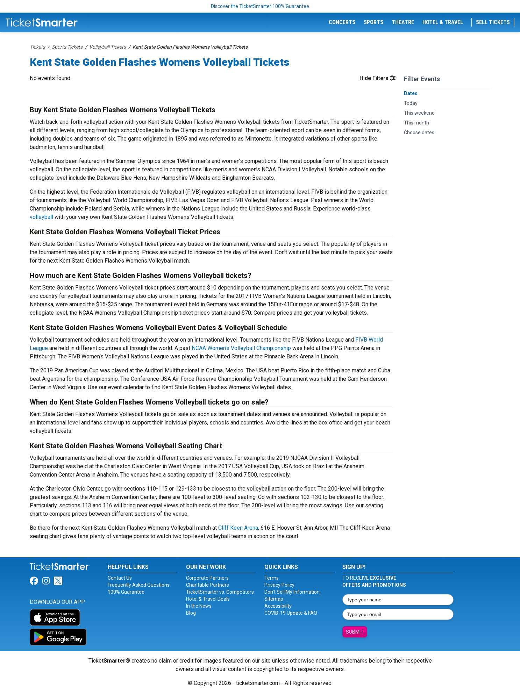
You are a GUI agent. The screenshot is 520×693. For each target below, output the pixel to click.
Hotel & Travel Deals (208, 599)
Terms (271, 578)
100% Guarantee (126, 592)
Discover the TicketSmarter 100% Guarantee (260, 6)
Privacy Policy (279, 585)
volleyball (41, 217)
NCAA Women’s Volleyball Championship (241, 348)
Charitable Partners (207, 585)
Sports (373, 22)
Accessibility (278, 606)
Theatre (403, 22)
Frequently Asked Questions (139, 585)
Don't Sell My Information (292, 592)
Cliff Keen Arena (238, 527)
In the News (199, 606)
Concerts (342, 22)
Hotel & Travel (442, 22)
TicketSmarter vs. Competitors (220, 592)
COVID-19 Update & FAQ (290, 613)
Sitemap (273, 599)
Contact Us (120, 578)
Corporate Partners (207, 578)
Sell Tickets (493, 22)
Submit (355, 632)
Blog (191, 613)
